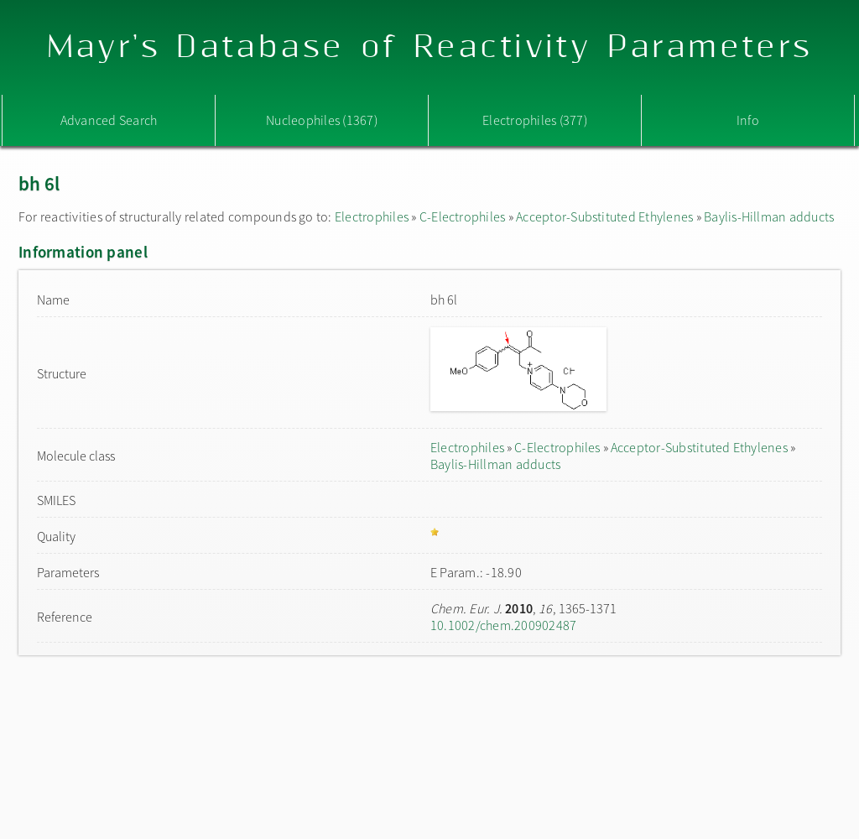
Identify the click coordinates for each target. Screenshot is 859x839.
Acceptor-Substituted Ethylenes (604, 216)
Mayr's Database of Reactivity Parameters (430, 47)
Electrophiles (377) (534, 120)
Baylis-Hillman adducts (769, 216)
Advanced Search (109, 120)
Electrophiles (372, 216)
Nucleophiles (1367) (321, 120)
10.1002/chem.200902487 (503, 625)
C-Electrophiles (462, 216)
